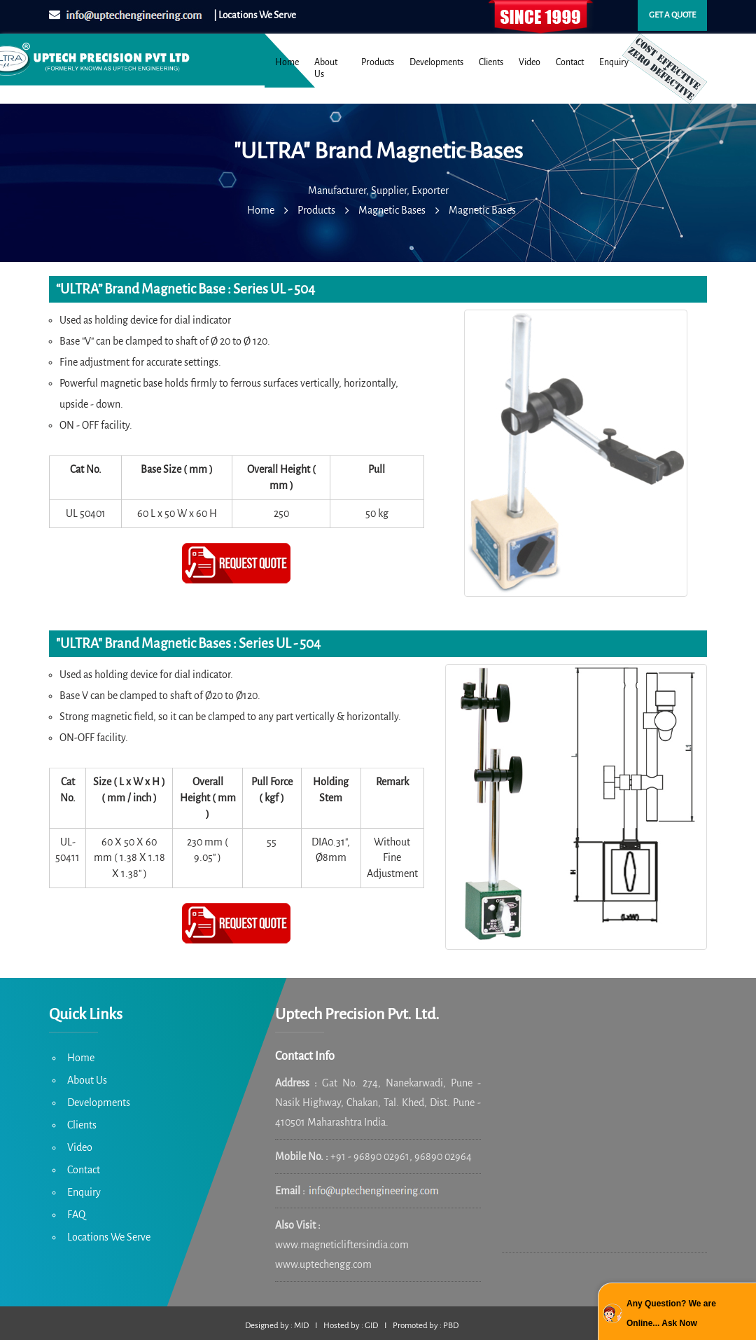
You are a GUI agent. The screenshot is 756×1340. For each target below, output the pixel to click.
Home (287, 62)
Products (377, 62)
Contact (570, 62)
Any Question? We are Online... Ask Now (671, 1313)
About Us (325, 68)
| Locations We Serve (255, 15)
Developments (436, 62)
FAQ (76, 1214)
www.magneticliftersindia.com (342, 1244)
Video (529, 62)
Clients (491, 62)
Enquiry (614, 62)
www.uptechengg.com (323, 1264)
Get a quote (672, 15)
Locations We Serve (108, 1237)
